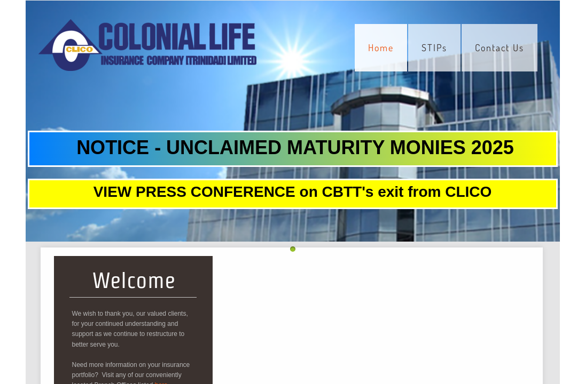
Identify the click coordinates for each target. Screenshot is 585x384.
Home (381, 47)
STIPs (434, 47)
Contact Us (499, 47)
